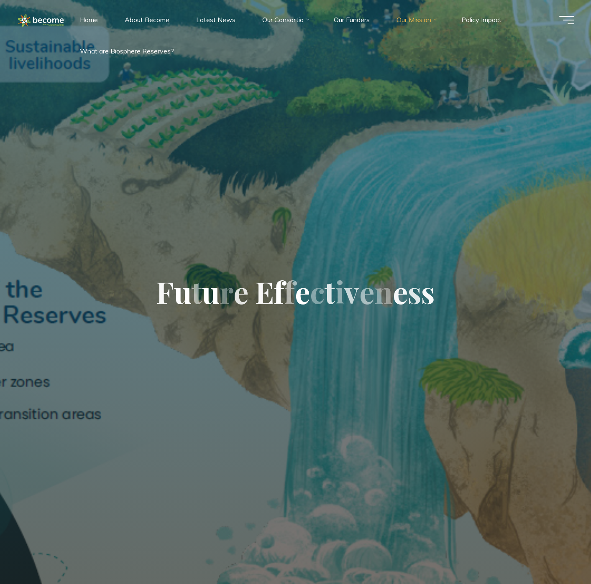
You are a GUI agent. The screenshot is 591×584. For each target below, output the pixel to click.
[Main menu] (566, 20)
